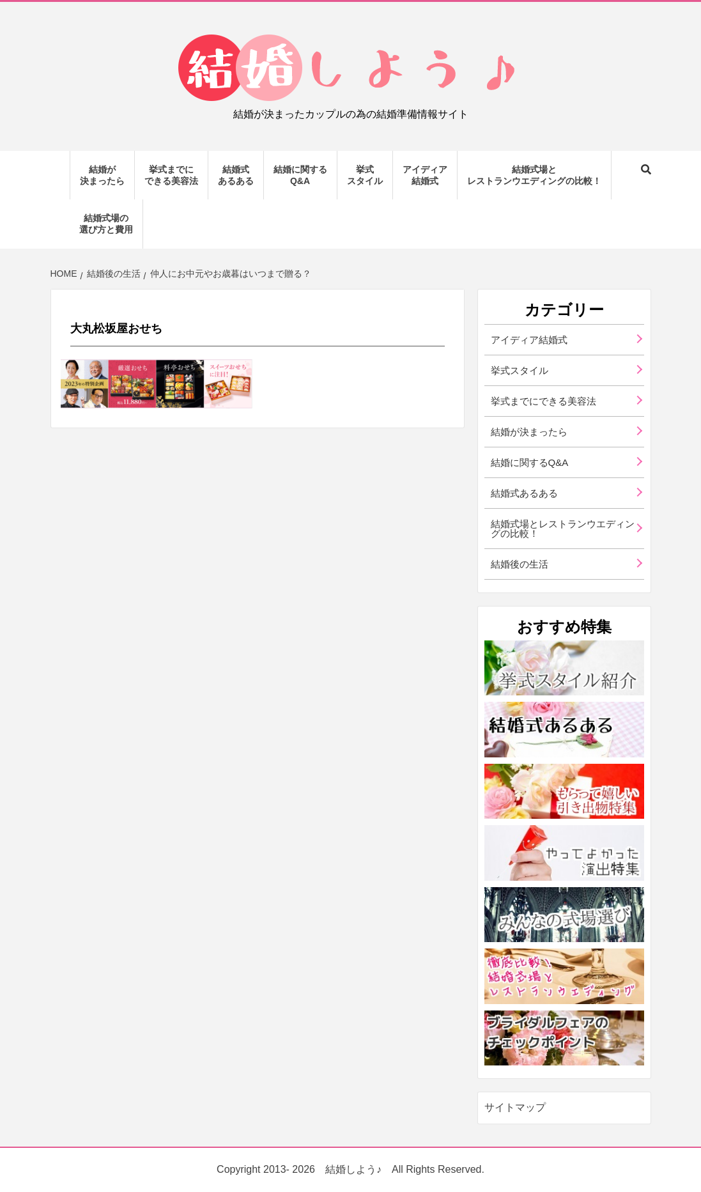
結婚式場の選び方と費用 (106, 224)
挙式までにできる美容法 (171, 175)
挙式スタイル (365, 175)
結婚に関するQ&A (300, 175)
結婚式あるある (236, 175)
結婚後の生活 (519, 564)
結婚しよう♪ (353, 1169)
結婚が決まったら (102, 175)
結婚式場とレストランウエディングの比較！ (534, 175)
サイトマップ (515, 1107)
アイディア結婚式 (425, 175)
